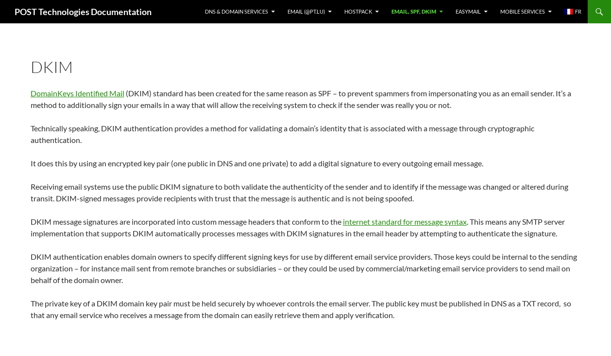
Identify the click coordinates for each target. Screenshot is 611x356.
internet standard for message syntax (405, 221)
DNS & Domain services (236, 11)
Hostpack (358, 11)
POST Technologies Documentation (83, 11)
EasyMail (468, 11)
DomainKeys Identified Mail (77, 93)
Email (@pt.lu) (306, 11)
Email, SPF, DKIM (413, 11)
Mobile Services (522, 11)
